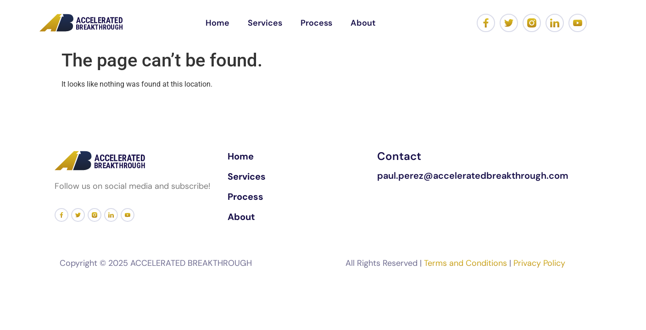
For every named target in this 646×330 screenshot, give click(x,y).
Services (265, 22)
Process (316, 22)
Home (217, 22)
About (363, 22)
